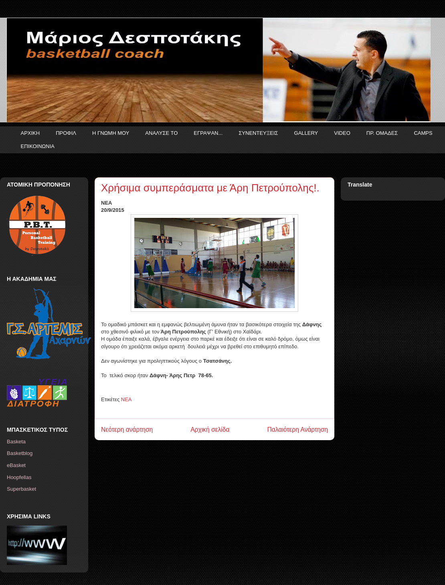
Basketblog (19, 453)
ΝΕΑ (126, 399)
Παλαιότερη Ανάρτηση (297, 429)
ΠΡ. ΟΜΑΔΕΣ (382, 133)
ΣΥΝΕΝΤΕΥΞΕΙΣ (258, 133)
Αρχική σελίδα (209, 429)
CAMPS (423, 133)
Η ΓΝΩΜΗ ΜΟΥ (110, 133)
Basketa (16, 442)
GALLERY (306, 133)
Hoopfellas (19, 477)
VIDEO (342, 133)
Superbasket (21, 489)
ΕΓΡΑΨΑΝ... (208, 133)
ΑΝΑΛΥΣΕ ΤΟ (161, 133)
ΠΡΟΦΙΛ (66, 133)
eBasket (16, 465)
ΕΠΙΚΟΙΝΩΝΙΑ (38, 146)
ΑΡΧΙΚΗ (30, 133)
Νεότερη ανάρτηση (127, 429)
